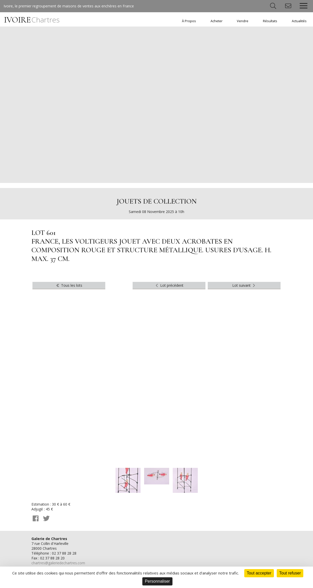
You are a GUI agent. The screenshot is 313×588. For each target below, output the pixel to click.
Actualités (299, 21)
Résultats (270, 21)
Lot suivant (244, 285)
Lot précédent (169, 285)
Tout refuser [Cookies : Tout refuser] (290, 573)
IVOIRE (32, 20)
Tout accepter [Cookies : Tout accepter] (259, 573)
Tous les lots (68, 285)
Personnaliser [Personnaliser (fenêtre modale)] (157, 581)
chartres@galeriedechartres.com (58, 562)
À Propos (189, 21)
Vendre (242, 21)
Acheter (217, 21)
